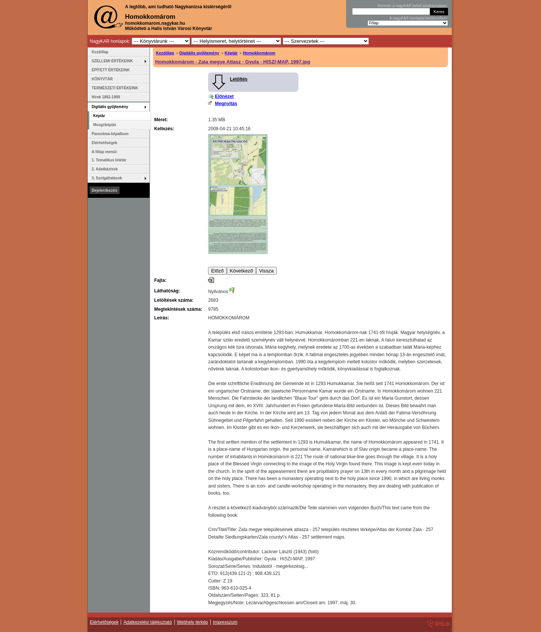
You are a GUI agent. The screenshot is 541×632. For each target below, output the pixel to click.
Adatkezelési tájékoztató (147, 622)
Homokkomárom (259, 53)
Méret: (161, 119)
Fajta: (160, 280)
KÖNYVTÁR (102, 79)
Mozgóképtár (105, 125)
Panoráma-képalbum (110, 134)
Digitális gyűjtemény (199, 53)
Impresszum (225, 622)
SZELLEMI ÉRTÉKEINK (112, 61)
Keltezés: (164, 128)
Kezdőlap (165, 53)
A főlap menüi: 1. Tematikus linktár (109, 156)
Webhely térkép (192, 622)
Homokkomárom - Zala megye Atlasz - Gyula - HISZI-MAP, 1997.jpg (232, 62)
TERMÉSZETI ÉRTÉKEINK (115, 88)
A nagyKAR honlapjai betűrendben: (419, 18)
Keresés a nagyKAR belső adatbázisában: (413, 6)
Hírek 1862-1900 (106, 97)
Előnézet (224, 96)
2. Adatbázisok (105, 169)
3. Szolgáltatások (107, 178)
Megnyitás (226, 103)
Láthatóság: (167, 290)
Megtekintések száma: (178, 309)
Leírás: (161, 318)
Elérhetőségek (104, 143)
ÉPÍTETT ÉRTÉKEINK (111, 70)
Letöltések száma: (173, 300)
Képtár (231, 53)
